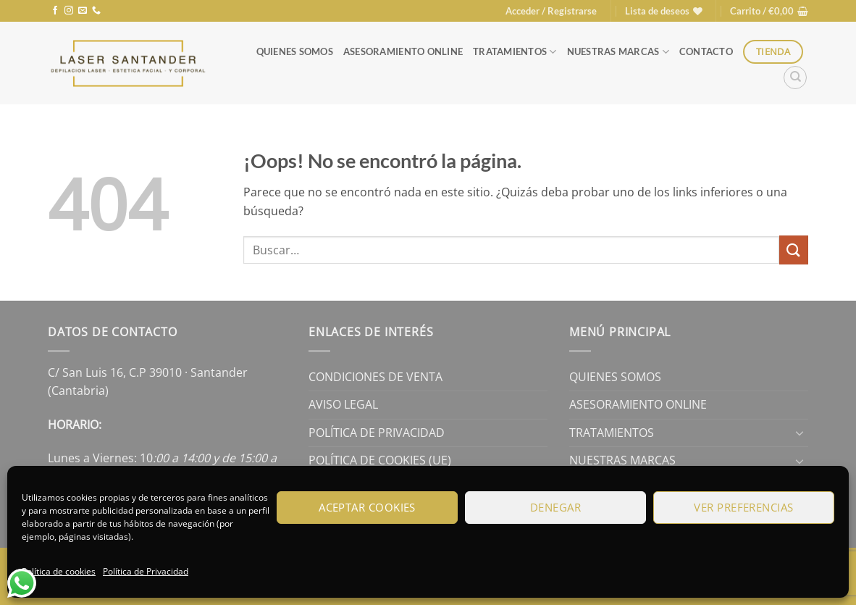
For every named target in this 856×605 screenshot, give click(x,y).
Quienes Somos (294, 51)
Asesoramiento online (403, 51)
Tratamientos (515, 52)
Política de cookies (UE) (380, 460)
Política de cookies (59, 571)
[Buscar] (795, 77)
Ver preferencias (743, 507)
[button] (551, 11)
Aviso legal (343, 404)
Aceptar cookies (367, 507)
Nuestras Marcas (618, 52)
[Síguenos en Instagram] (68, 11)
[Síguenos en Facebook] (55, 11)
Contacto (706, 51)
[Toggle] (799, 432)
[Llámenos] (96, 11)
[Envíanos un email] (82, 11)
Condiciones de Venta (375, 377)
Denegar (555, 507)
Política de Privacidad (145, 571)
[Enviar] (793, 249)
